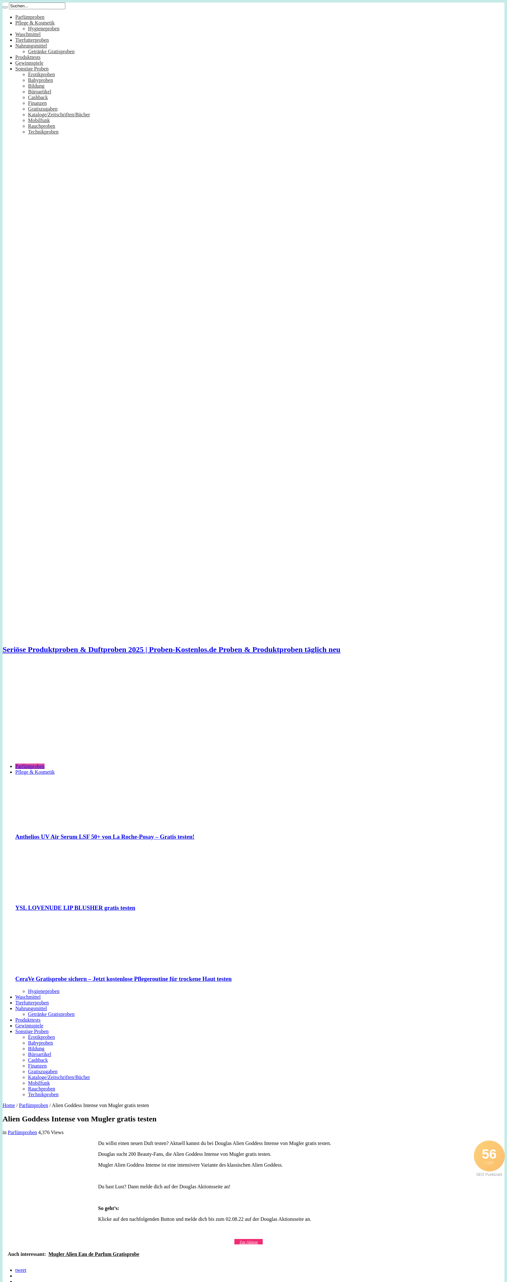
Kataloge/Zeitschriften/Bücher (59, 114)
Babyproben (40, 80)
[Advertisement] (253, 713)
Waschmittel (28, 34)
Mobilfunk (39, 120)
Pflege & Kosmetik (35, 22)
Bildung (36, 86)
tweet (20, 1270)
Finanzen (37, 103)
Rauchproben (41, 126)
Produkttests (27, 57)
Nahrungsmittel (31, 45)
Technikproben (43, 131)
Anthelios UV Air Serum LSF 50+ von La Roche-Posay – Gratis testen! (105, 836)
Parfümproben (30, 17)
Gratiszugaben (42, 109)
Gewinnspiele (29, 63)
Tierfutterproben (32, 40)
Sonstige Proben (31, 68)
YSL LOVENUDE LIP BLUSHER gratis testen (75, 907)
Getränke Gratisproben (51, 51)
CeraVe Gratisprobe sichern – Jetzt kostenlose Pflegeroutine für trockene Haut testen (123, 978)
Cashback (38, 97)
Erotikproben (41, 74)
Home (9, 1105)
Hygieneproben (44, 28)
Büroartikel (39, 91)
